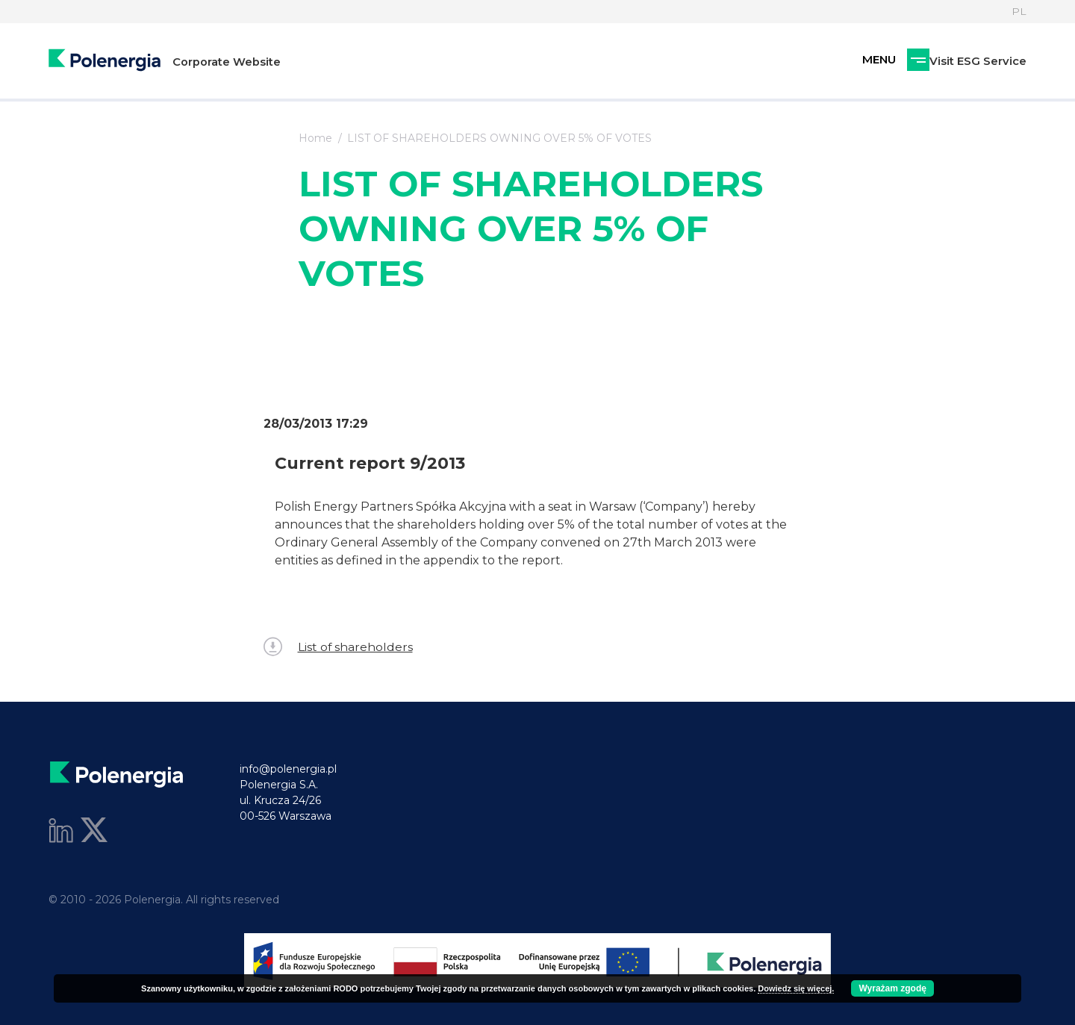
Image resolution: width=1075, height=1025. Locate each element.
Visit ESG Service (899, 61)
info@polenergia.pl (288, 769)
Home (315, 138)
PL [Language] (1019, 11)
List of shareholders (339, 647)
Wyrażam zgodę (892, 988)
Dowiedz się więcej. (796, 988)
